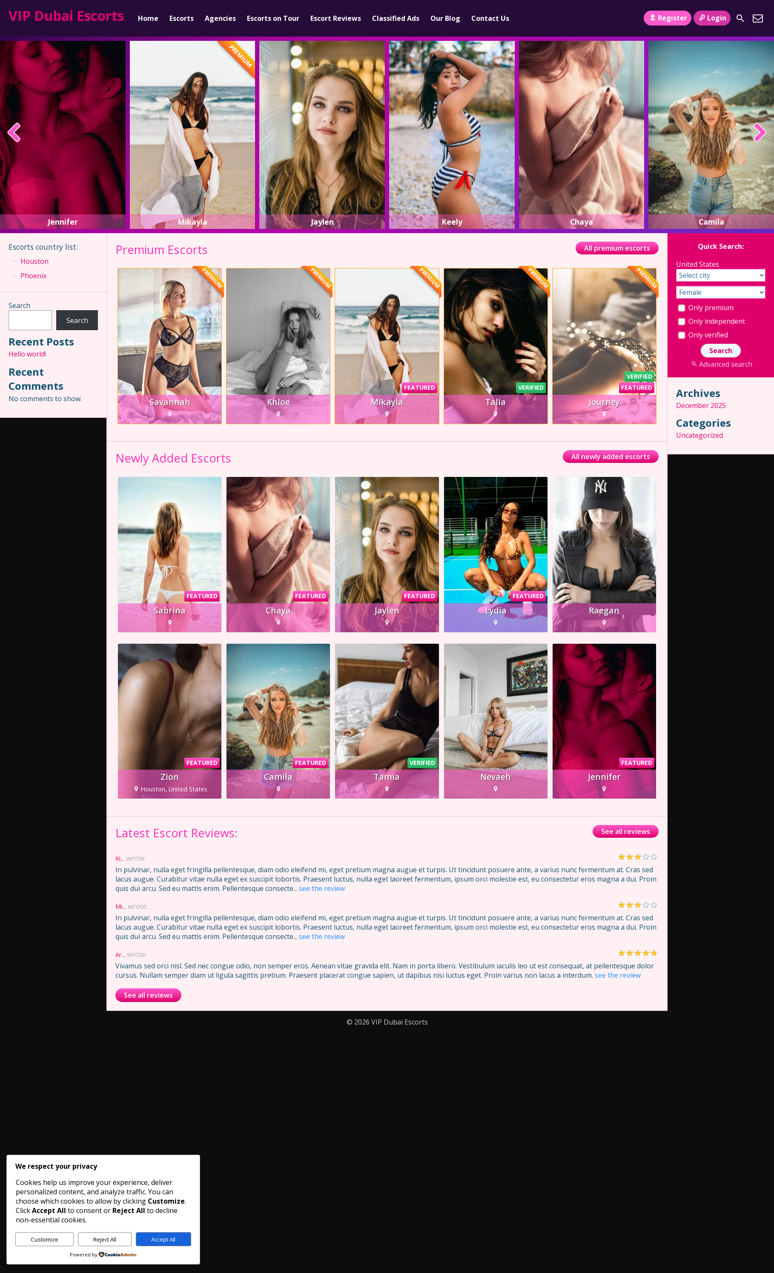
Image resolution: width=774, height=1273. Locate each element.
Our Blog (445, 18)
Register (667, 18)
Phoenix (33, 275)
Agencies (220, 18)
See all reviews (625, 831)
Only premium (706, 307)
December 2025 (701, 405)
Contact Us (490, 18)
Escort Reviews (335, 18)
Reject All (104, 1239)
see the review (322, 888)
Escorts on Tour (273, 18)
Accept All (163, 1239)
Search (19, 305)
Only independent (711, 321)
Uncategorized (699, 435)
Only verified (703, 335)
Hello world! (27, 354)
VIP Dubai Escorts (66, 15)
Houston (34, 261)
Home (148, 18)
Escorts (181, 18)
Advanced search (720, 364)
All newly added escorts (610, 456)
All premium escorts (617, 248)
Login (712, 18)
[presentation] (14, 133)
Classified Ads (395, 18)
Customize (44, 1239)
